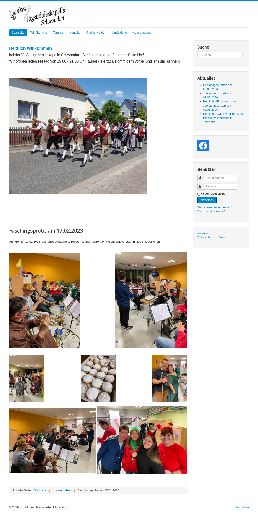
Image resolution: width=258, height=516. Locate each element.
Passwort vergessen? (211, 211)
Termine (58, 32)
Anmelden (207, 200)
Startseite (18, 32)
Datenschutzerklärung (211, 237)
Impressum (204, 233)
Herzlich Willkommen (30, 48)
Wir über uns (38, 32)
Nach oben (242, 507)
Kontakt (75, 32)
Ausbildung (119, 32)
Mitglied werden (95, 32)
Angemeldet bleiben (214, 193)
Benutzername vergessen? (215, 207)
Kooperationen (142, 32)
